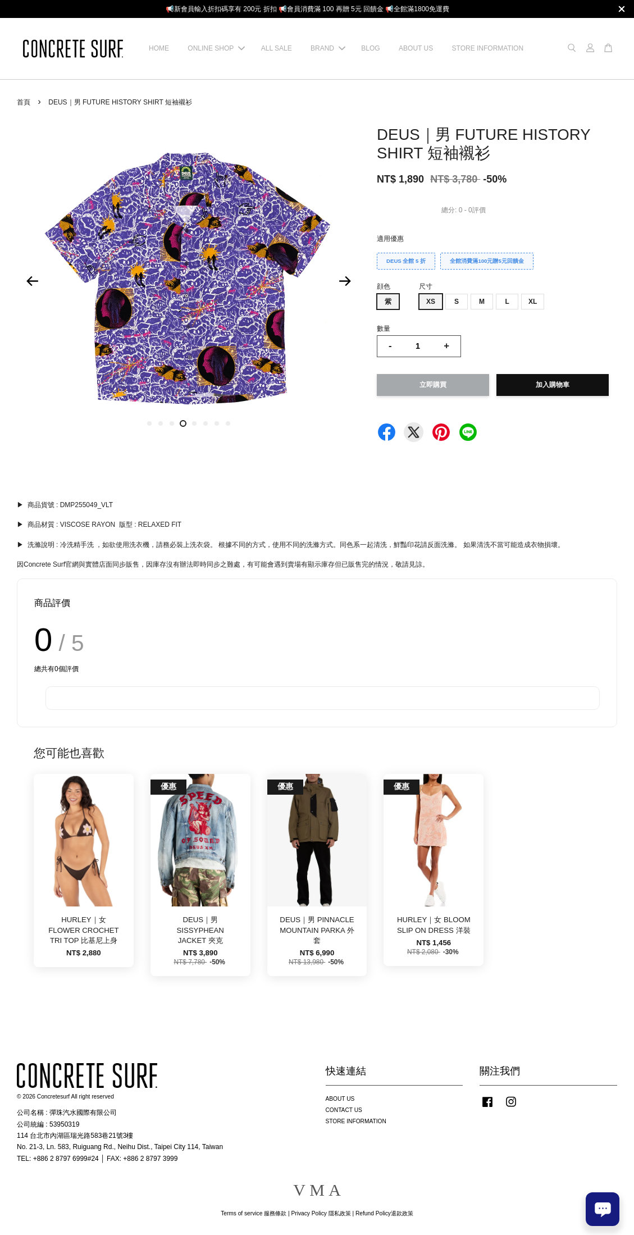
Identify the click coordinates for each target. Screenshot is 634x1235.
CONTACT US (344, 1110)
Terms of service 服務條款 (253, 1213)
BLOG (370, 48)
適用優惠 (390, 239)
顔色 (383, 286)
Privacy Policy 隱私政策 (320, 1213)
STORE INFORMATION (488, 48)
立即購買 (432, 385)
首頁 (23, 102)
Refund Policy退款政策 (384, 1213)
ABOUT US (416, 48)
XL (532, 302)
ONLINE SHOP (216, 48)
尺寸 (425, 286)
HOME (159, 48)
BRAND (328, 48)
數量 (383, 328)
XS (430, 302)
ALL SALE (276, 48)
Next (345, 281)
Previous (32, 281)
